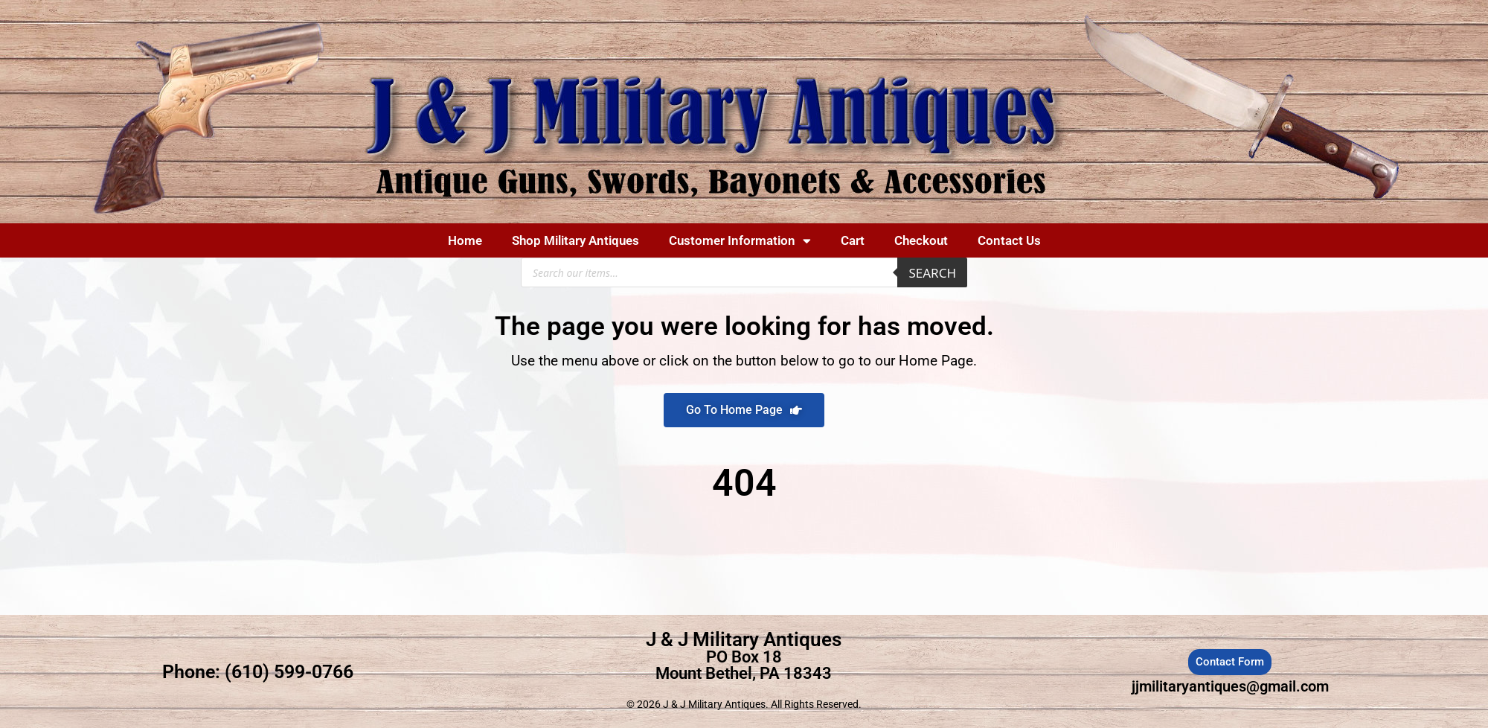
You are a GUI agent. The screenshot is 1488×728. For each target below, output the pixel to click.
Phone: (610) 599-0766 (257, 672)
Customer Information (740, 241)
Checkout (921, 240)
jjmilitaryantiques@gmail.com (1230, 686)
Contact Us (1009, 240)
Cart (853, 240)
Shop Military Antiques (575, 240)
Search (932, 272)
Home (465, 240)
